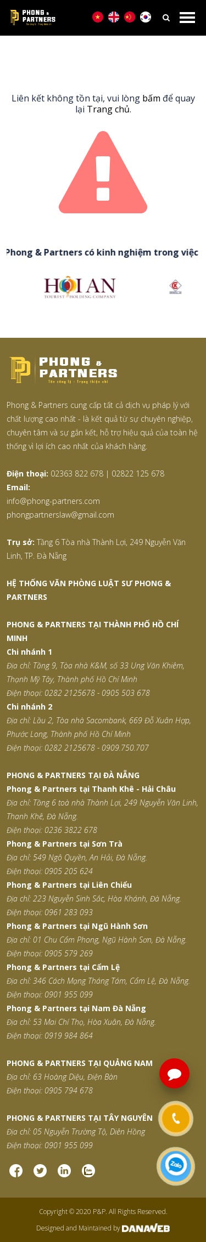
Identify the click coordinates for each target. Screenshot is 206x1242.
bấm (151, 98)
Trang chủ (108, 109)
